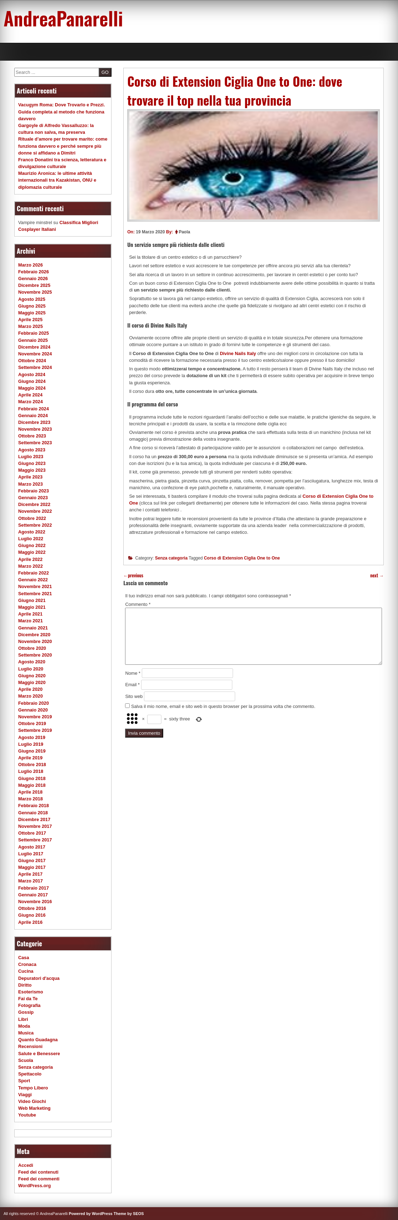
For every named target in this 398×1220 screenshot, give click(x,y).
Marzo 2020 (30, 696)
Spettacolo (29, 1074)
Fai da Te (28, 998)
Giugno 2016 (32, 915)
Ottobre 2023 (32, 436)
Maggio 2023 (32, 470)
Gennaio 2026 (33, 278)
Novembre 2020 (35, 641)
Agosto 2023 (31, 449)
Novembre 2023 (35, 429)
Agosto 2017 (31, 847)
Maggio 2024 (32, 388)
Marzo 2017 (30, 881)
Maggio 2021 (32, 607)
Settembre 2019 (35, 730)
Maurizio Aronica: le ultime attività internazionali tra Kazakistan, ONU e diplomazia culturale (57, 180)
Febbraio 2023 (33, 490)
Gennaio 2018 (33, 812)
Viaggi (25, 1094)
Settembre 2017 (35, 839)
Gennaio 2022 (33, 579)
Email (132, 684)
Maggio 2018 (32, 785)
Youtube (27, 1115)
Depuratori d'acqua (39, 978)
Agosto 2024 (31, 374)
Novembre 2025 (35, 292)
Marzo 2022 (30, 566)
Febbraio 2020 (33, 703)
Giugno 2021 (32, 600)
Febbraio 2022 (33, 573)
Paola (184, 231)
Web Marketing (34, 1108)
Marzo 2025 (30, 326)
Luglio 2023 (30, 456)
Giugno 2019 (32, 751)
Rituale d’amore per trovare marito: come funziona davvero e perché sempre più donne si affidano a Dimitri (62, 145)
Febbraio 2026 (33, 271)
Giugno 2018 (32, 778)
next (377, 575)
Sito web (134, 696)
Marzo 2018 (30, 798)
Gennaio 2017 (33, 894)
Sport (24, 1080)
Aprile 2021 (30, 614)
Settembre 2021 (35, 593)
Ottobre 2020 (32, 648)
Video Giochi (32, 1101)
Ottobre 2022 (32, 518)
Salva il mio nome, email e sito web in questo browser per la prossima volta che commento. (223, 706)
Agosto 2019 (31, 737)
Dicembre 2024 (34, 347)
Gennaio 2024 (33, 415)
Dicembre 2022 (34, 504)
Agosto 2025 (31, 299)
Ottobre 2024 (32, 360)
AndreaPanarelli (63, 18)
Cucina (25, 971)
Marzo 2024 (30, 401)
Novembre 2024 (35, 353)
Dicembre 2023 (34, 422)
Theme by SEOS (129, 1213)
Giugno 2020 (32, 675)
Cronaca (27, 964)
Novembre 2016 (35, 901)
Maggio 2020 (32, 682)
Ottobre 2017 (32, 833)
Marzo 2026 (30, 265)
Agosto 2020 (31, 661)
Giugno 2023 (32, 463)
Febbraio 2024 (33, 408)
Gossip (25, 1012)
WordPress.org (34, 1185)
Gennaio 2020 (33, 710)
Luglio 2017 (30, 853)
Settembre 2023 (35, 442)
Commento (137, 604)
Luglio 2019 (30, 744)
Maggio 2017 (32, 867)
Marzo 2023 (30, 484)
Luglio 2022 (30, 538)
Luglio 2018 (30, 771)
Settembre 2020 (35, 655)
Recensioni (30, 1046)
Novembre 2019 (35, 716)
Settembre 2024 (35, 367)
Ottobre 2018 (32, 764)
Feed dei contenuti (38, 1172)
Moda (24, 1026)
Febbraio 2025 (33, 333)
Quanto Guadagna (38, 1039)
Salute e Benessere (39, 1053)
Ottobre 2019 (32, 723)
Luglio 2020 (30, 669)
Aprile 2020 (30, 689)
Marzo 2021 (30, 620)
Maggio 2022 (32, 552)
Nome (132, 673)
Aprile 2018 (30, 792)
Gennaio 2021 (33, 628)
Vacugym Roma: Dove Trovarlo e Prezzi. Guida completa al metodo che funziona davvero (61, 111)
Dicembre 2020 (34, 634)
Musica (25, 1033)
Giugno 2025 (32, 306)
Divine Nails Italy (238, 353)
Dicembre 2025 (34, 285)
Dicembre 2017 (34, 819)
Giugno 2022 (32, 545)
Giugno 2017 (32, 860)
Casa (23, 957)
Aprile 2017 (30, 874)
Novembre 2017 (35, 826)
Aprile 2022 (30, 559)
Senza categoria (171, 558)
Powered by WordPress (91, 1213)
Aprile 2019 (30, 757)
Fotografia (29, 1005)
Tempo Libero (33, 1087)
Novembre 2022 (35, 511)
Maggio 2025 (32, 312)
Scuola (25, 1060)
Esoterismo (30, 991)
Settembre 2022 (35, 525)
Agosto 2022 (31, 532)
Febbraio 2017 (33, 888)
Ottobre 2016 (32, 908)
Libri (23, 1019)
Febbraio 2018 (33, 805)
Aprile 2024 (30, 395)
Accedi (25, 1165)
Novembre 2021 (35, 586)
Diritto (25, 985)
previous (133, 575)
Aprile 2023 (30, 477)
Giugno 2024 (32, 381)
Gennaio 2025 (33, 340)
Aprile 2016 (30, 922)
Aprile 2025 (30, 319)
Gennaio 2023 (33, 497)
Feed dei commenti (39, 1178)
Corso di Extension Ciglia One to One (242, 558)
